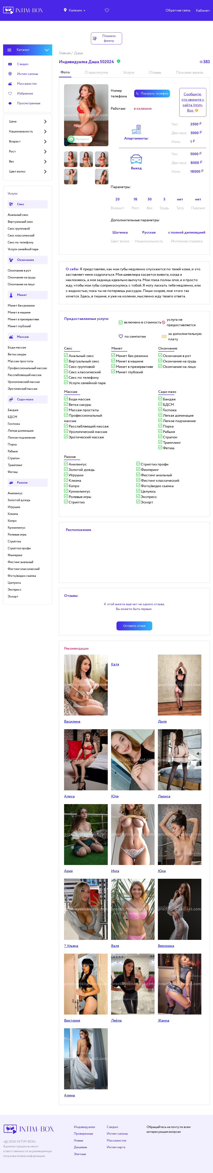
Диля (162, 721)
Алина (69, 1095)
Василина (72, 721)
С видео (112, 1127)
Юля (115, 796)
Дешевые (80, 1147)
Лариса (164, 796)
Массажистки (116, 1140)
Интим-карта (116, 1147)
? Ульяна (71, 946)
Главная (65, 53)
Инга (115, 871)
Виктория (72, 1020)
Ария (68, 871)
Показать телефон (152, 93)
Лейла (116, 1020)
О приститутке (96, 72)
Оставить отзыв (134, 625)
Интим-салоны (117, 1133)
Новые (78, 1140)
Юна (162, 871)
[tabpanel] (86, 115)
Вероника (166, 946)
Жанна (163, 1020)
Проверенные (83, 1133)
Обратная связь (178, 10)
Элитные (80, 1154)
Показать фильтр (104, 38)
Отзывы (155, 72)
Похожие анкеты (189, 72)
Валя (115, 946)
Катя (115, 664)
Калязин (75, 10)
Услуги (128, 72)
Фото (65, 72)
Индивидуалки (84, 1127)
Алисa (69, 796)
